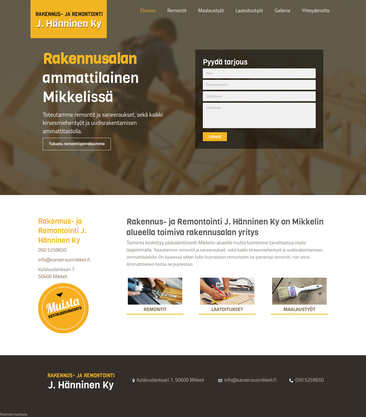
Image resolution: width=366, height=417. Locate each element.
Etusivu (148, 10)
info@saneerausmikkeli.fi (64, 259)
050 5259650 (52, 250)
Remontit (176, 10)
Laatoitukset (227, 306)
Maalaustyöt (211, 10)
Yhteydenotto (316, 10)
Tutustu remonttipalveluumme (77, 143)
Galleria (282, 10)
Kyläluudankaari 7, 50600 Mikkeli (168, 379)
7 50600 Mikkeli (56, 272)
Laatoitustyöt (249, 10)
